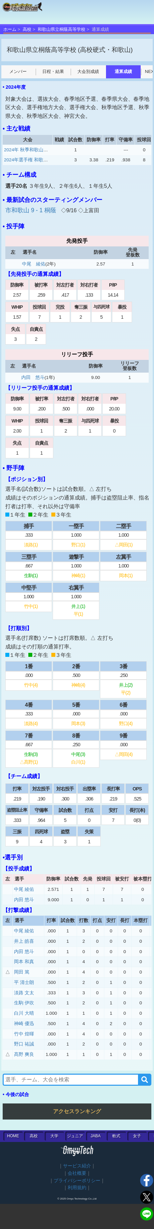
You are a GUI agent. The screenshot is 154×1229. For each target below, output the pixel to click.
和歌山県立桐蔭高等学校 (61, 29)
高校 (27, 29)
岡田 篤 (21, 972)
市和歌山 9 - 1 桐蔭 (31, 210)
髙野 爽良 (24, 1054)
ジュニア (75, 1136)
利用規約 (77, 1187)
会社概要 (77, 1173)
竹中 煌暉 (24, 1033)
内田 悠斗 (33, 377)
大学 (54, 1136)
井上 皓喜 (24, 941)
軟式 (116, 1136)
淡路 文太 (24, 992)
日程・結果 (41, 71)
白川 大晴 (24, 1013)
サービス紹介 (77, 1165)
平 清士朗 (24, 982)
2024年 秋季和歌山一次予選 (33, 149)
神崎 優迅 (24, 1023)
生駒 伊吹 (24, 1002)
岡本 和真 (24, 961)
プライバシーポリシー (77, 1180)
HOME (13, 1136)
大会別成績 (76, 71)
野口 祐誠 (24, 1044)
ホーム (9, 29)
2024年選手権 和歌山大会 (30, 159)
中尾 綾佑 (33, 263)
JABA (96, 1136)
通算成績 (111, 71)
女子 (137, 1136)
